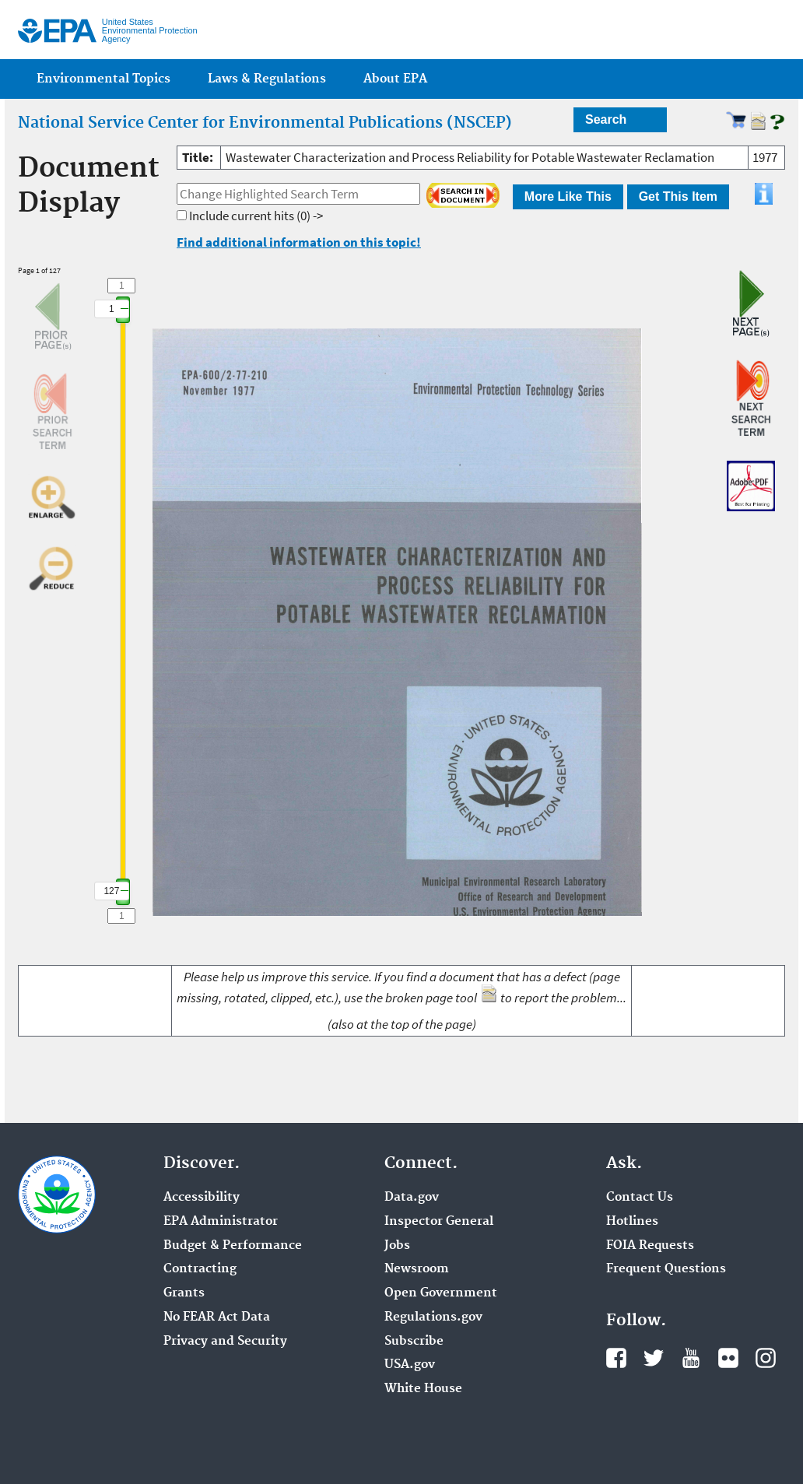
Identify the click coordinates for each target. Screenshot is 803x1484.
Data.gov (411, 1198)
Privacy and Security (225, 1342)
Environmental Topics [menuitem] (103, 79)
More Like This (568, 196)
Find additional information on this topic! (299, 242)
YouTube (691, 1358)
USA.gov (409, 1365)
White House (423, 1389)
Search (605, 119)
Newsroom (416, 1269)
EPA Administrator (220, 1222)
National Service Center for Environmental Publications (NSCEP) (265, 123)
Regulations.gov (433, 1317)
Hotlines (632, 1222)
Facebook (616, 1358)
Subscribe (414, 1342)
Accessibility (201, 1198)
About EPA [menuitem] (395, 79)
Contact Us (639, 1198)
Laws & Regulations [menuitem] (267, 79)
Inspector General (438, 1222)
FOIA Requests (650, 1246)
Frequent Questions (666, 1269)
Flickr (728, 1358)
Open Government (440, 1293)
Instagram (766, 1358)
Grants (184, 1293)
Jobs (397, 1246)
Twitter (653, 1358)
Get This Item (678, 196)
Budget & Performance (232, 1246)
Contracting (200, 1269)
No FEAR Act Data (216, 1317)
